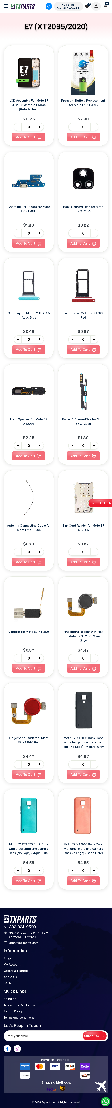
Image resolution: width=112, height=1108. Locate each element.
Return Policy (13, 1011)
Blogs (8, 958)
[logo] (23, 6)
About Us (10, 977)
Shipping (10, 999)
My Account (12, 964)
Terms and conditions (19, 1017)
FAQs (8, 983)
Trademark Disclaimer (19, 1005)
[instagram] (17, 1048)
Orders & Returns (16, 971)
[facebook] (7, 1048)
